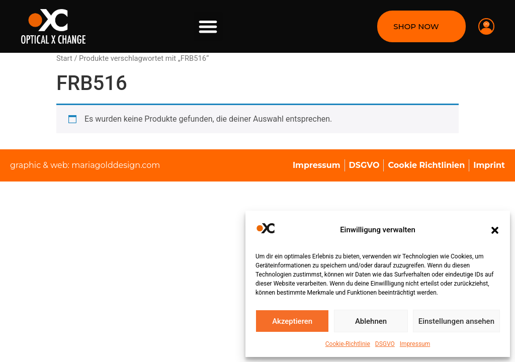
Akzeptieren (292, 321)
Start (64, 58)
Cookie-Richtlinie (347, 343)
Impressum (415, 343)
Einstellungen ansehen (456, 321)
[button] (495, 230)
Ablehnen (371, 321)
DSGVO (385, 343)
